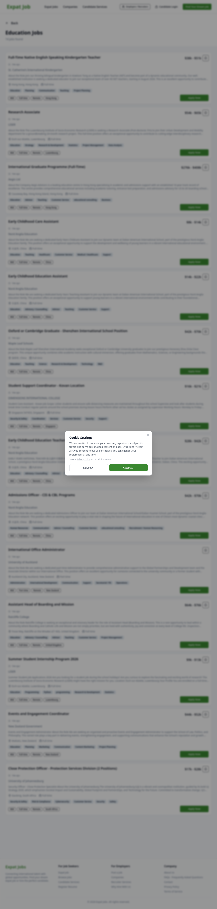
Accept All (128, 469)
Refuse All (88, 469)
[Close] (148, 436)
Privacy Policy (83, 460)
